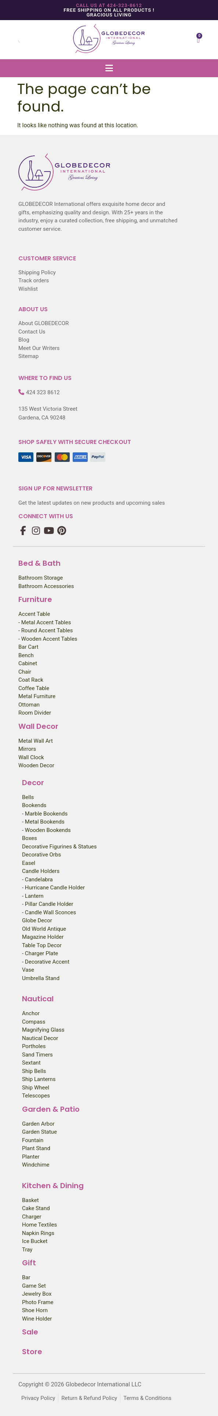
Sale (30, 1332)
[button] (109, 68)
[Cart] (198, 39)
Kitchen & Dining (53, 1185)
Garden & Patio (51, 1109)
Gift (29, 1263)
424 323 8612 (43, 392)
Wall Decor (38, 726)
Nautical (38, 999)
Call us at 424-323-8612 (109, 5)
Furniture (35, 599)
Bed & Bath (39, 563)
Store (32, 1352)
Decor (33, 782)
